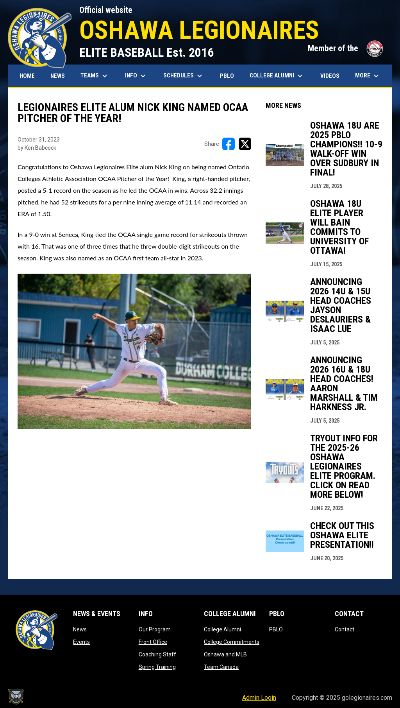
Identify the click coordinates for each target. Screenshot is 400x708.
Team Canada (221, 667)
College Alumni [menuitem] (277, 76)
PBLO (276, 629)
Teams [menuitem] (94, 76)
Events (81, 642)
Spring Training (157, 667)
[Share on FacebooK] (228, 144)
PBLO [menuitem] (230, 75)
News (80, 629)
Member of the (346, 48)
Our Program (155, 629)
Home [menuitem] (27, 75)
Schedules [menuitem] (183, 76)
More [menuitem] (368, 76)
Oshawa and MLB (225, 654)
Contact (344, 629)
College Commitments (231, 642)
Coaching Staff (157, 654)
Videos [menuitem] (329, 75)
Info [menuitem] (136, 76)
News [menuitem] (57, 75)
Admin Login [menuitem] (259, 697)
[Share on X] (245, 144)
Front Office (153, 642)
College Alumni (222, 629)
